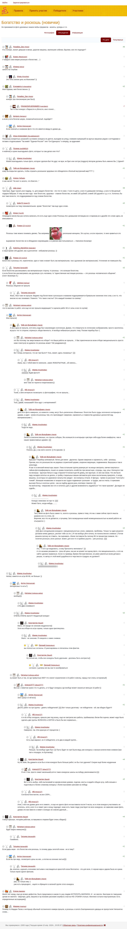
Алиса (19, 178)
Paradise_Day (21, 47)
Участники (79, 10)
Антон (24, 126)
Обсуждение (63, 33)
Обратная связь (69, 925)
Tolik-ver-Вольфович (24, 168)
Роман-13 (24, 226)
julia (17, 188)
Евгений (47, 645)
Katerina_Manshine (24, 248)
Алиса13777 (34, 685)
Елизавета (22, 86)
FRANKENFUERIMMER (34, 106)
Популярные (118, 40)
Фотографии (49, 33)
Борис (20, 57)
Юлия (18, 213)
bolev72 (23, 203)
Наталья (22, 305)
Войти (4, 3)
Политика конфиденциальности (90, 925)
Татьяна (20, 268)
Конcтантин (35, 623)
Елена (19, 891)
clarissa (23, 283)
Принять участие (39, 10)
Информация (77, 33)
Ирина (24, 158)
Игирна (18, 67)
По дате (106, 40)
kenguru (19, 116)
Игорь (23, 76)
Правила (19, 10)
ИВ (33, 360)
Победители (60, 10)
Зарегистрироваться (21, 3)
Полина (20, 149)
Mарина (19, 906)
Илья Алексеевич (26, 136)
